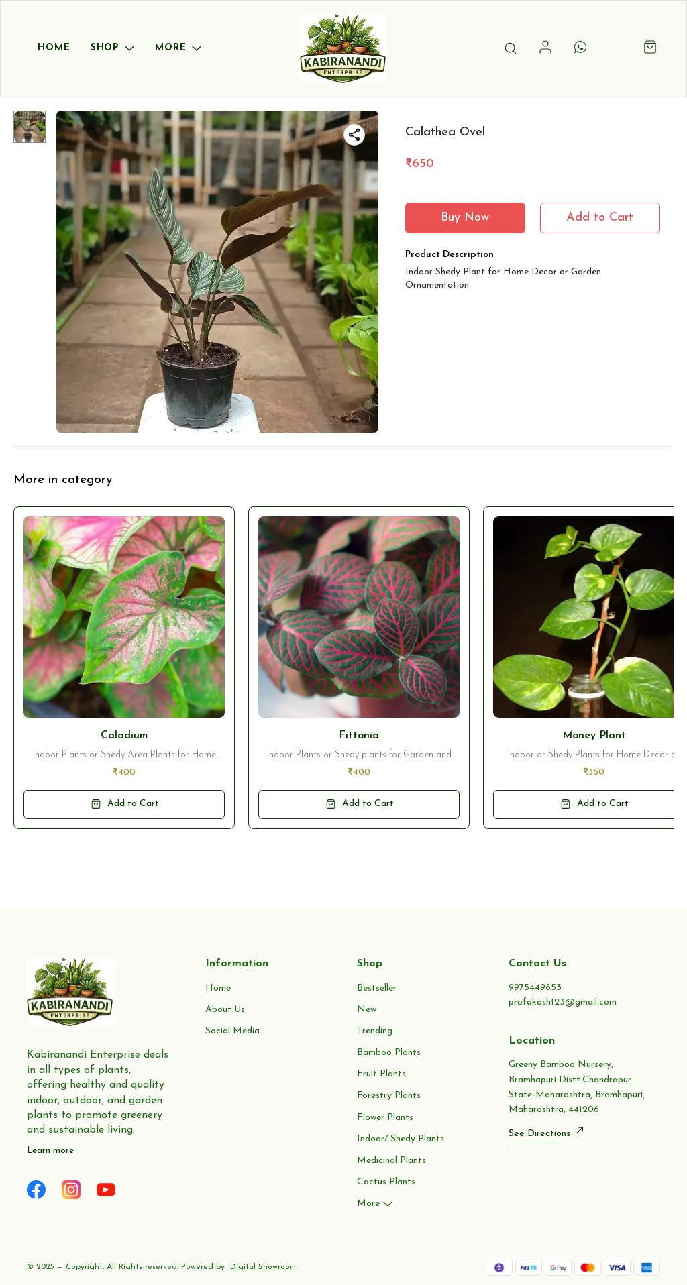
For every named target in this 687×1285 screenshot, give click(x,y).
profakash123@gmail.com (563, 1002)
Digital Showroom (263, 1267)
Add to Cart (599, 217)
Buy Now (465, 217)
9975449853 (535, 988)
